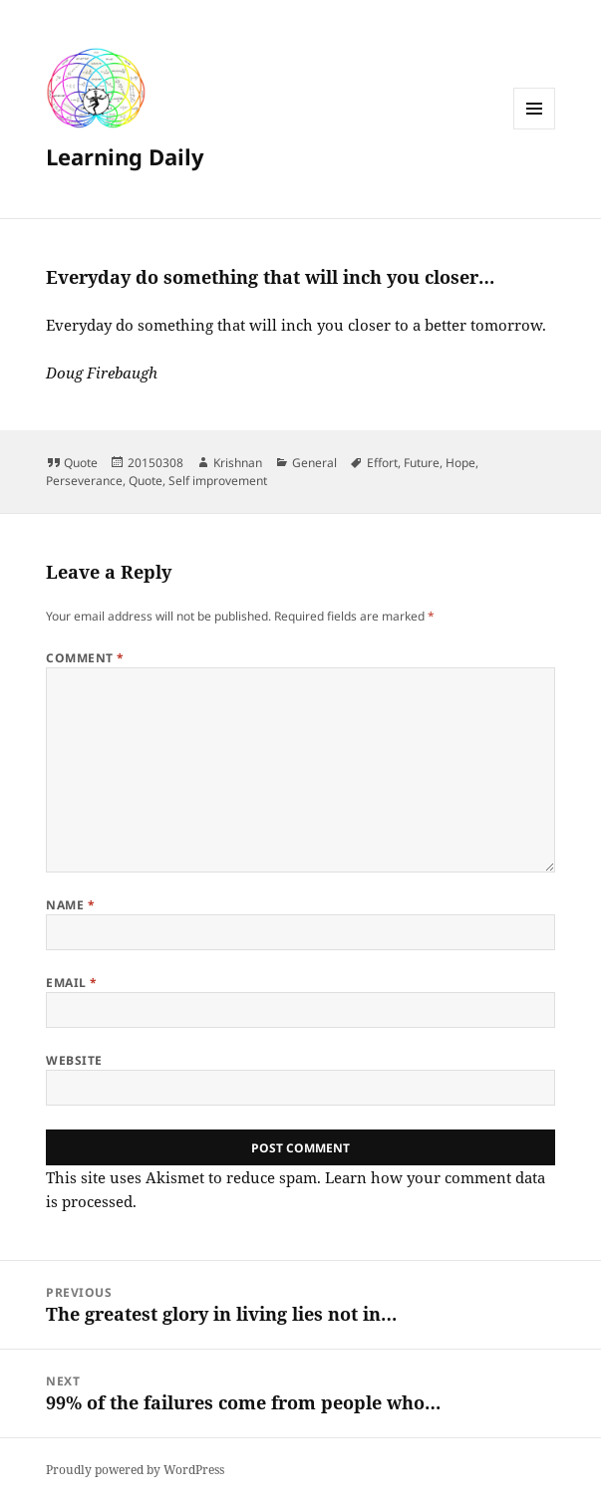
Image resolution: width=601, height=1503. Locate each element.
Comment (85, 657)
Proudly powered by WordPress (135, 1469)
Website (74, 1060)
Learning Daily (125, 156)
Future (422, 462)
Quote (81, 462)
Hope (460, 462)
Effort (382, 462)
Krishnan (237, 462)
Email (71, 982)
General (314, 462)
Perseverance (84, 480)
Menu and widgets (534, 128)
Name (70, 904)
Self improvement (217, 480)
